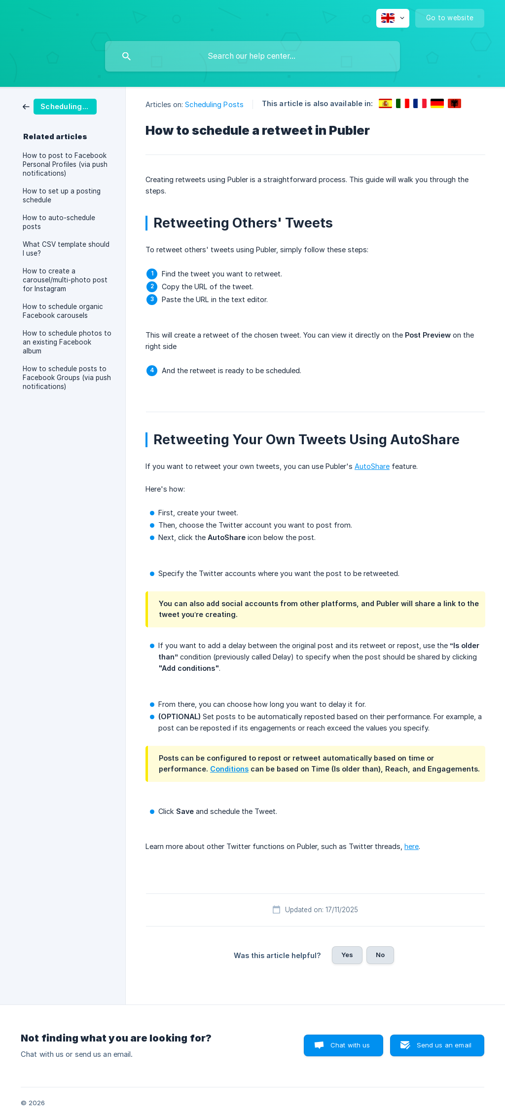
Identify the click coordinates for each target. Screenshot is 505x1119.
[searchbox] (252, 56)
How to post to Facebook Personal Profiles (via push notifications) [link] (65, 164)
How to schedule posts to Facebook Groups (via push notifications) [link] (67, 377)
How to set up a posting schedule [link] (62, 195)
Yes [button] (347, 955)
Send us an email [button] (444, 1045)
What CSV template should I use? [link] (66, 248)
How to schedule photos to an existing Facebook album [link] (67, 342)
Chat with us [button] (350, 1045)
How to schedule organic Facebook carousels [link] (63, 311)
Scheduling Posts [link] (214, 104)
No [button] (380, 955)
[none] (392, 18)
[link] (60, 106)
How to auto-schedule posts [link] (59, 222)
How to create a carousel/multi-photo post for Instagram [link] (65, 280)
